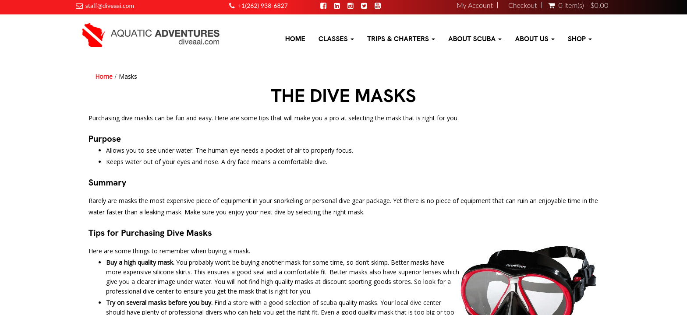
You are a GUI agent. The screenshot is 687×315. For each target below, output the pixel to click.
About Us (534, 38)
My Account (475, 5)
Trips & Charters (401, 38)
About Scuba (475, 38)
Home (295, 38)
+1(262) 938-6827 (263, 5)
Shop (580, 38)
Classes (336, 38)
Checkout (522, 5)
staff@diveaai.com (109, 5)
